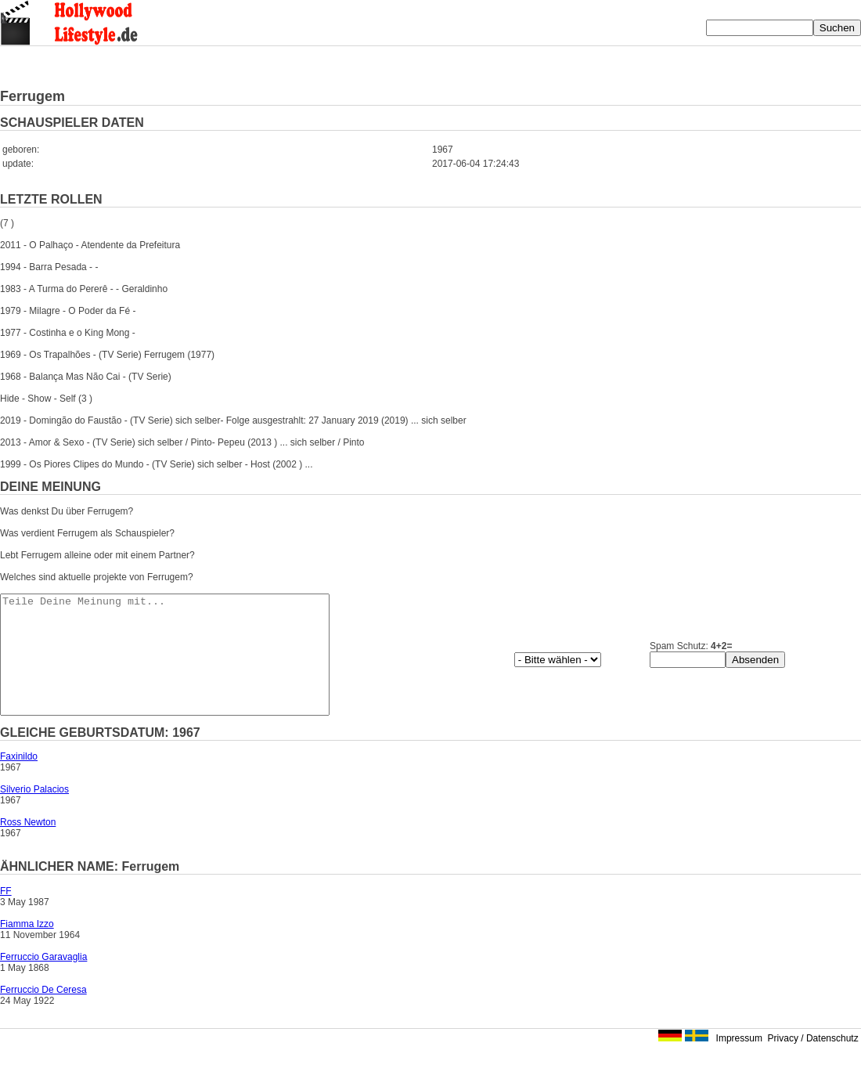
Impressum (739, 1061)
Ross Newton (28, 845)
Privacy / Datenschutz (813, 1061)
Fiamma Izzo (27, 947)
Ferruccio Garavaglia (43, 980)
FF (6, 914)
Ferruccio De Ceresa (43, 1013)
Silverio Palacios (34, 812)
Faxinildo (19, 779)
